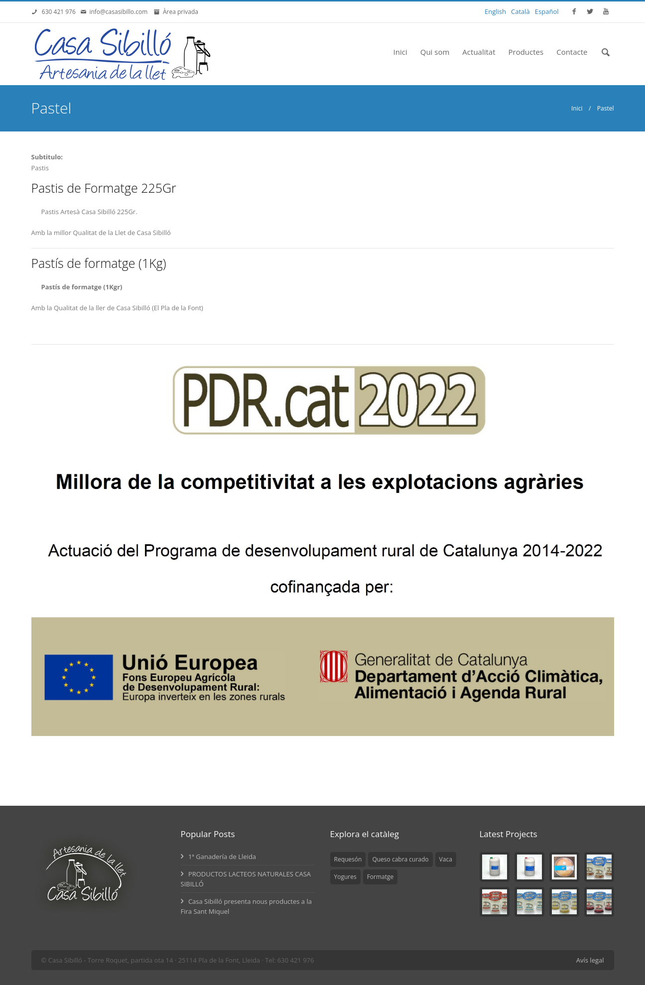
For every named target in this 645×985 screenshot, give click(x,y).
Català (520, 11)
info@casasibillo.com (120, 11)
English (495, 11)
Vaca (445, 859)
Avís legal (590, 960)
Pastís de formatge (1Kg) (98, 262)
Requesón (348, 859)
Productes (526, 52)
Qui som (435, 52)
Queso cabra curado (400, 859)
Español (547, 11)
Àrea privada (179, 11)
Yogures (345, 876)
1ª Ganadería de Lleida (219, 856)
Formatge (380, 876)
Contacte (571, 52)
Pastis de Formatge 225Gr (103, 187)
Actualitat (478, 52)
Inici (400, 52)
